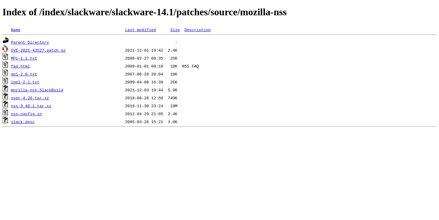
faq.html (20, 66)
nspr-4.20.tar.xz (30, 98)
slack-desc (23, 121)
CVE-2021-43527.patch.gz (38, 50)
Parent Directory (30, 42)
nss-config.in (26, 113)
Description (197, 29)
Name (15, 29)
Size (175, 29)
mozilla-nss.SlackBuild (37, 90)
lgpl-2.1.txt (25, 82)
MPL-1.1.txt (24, 58)
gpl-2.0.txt (24, 74)
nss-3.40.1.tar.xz (31, 105)
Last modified (140, 29)
